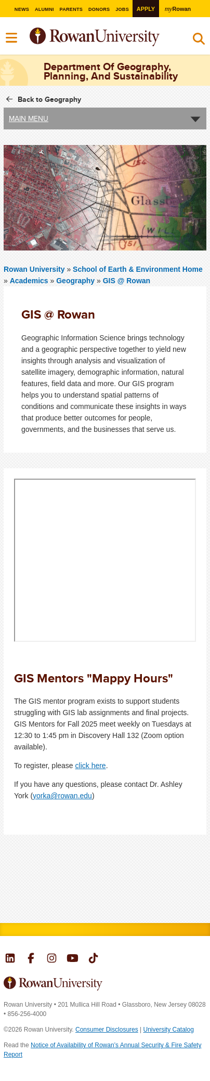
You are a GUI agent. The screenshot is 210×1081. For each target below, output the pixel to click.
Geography (75, 280)
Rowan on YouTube (72, 959)
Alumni (44, 9)
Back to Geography (49, 99)
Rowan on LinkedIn (10, 959)
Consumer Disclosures (106, 1029)
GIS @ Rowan (126, 280)
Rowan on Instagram (51, 959)
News (21, 9)
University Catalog (168, 1029)
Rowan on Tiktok (93, 959)
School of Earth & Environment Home (138, 269)
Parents (71, 9)
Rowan (178, 8)
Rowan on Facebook (30, 959)
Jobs (122, 9)
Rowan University (35, 269)
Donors (99, 9)
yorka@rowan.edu (62, 796)
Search (199, 41)
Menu (12, 38)
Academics (29, 280)
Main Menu (28, 118)
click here (90, 765)
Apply (146, 9)
